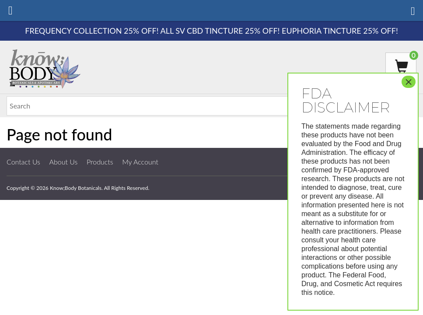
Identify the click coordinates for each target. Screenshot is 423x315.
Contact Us (23, 162)
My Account (140, 162)
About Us (63, 162)
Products (100, 162)
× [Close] (409, 82)
